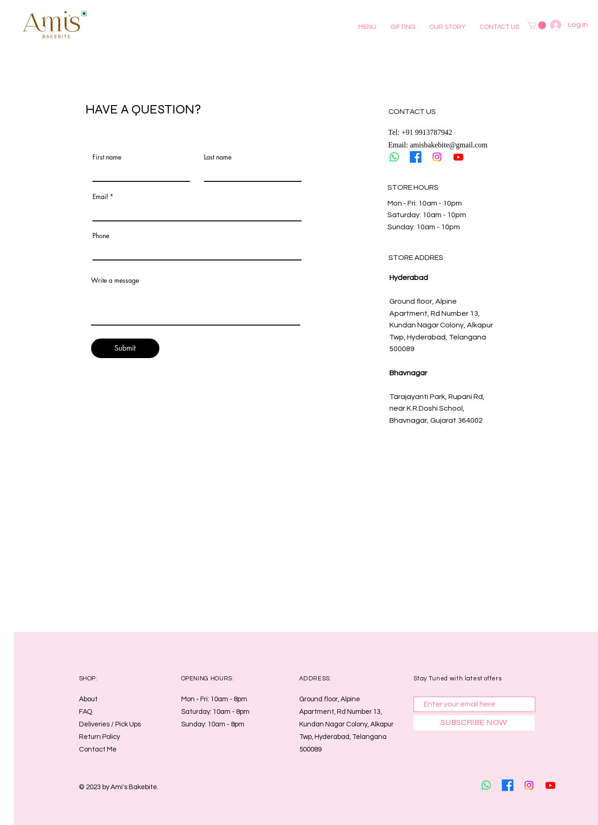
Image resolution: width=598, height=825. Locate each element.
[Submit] (125, 348)
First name (106, 157)
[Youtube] (458, 157)
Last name (217, 157)
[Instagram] (437, 157)
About (88, 699)
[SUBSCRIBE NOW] (474, 723)
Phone (100, 236)
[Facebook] (415, 157)
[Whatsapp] (394, 157)
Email (100, 196)
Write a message (115, 280)
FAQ (85, 711)
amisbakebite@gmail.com (448, 145)
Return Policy (99, 736)
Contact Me (98, 749)
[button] (367, 27)
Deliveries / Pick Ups (110, 724)
